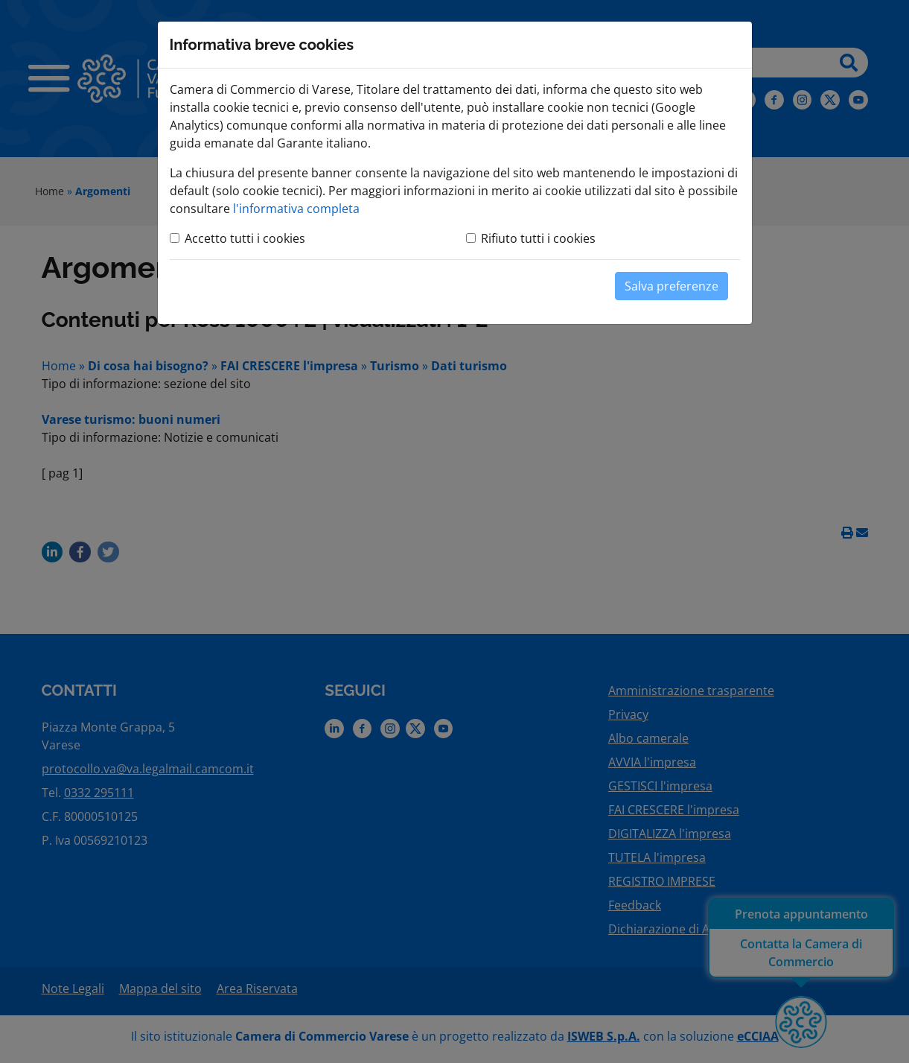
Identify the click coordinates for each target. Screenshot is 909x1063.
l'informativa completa (296, 208)
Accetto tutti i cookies (245, 238)
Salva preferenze (671, 286)
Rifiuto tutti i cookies (538, 238)
